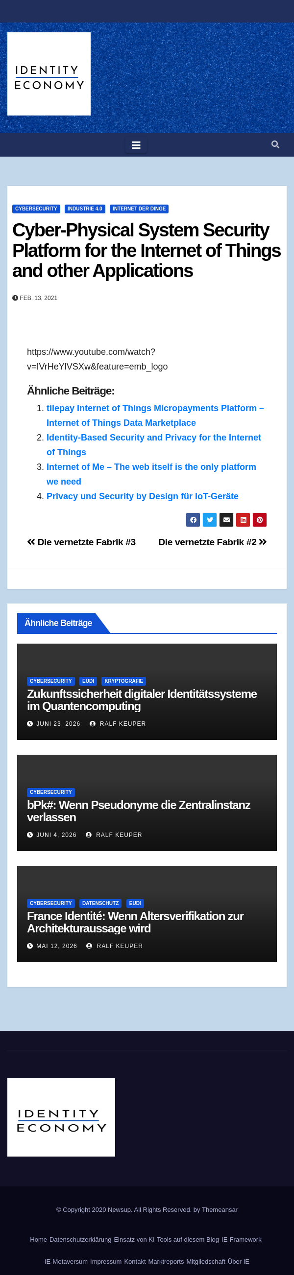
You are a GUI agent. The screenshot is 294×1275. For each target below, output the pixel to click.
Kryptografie (123, 681)
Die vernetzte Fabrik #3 (81, 542)
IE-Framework (241, 1239)
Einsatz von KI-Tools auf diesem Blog (166, 1239)
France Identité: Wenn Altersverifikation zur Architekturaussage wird (135, 922)
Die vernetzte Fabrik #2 (212, 542)
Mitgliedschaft (205, 1261)
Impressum (106, 1261)
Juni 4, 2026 (56, 835)
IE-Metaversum (66, 1261)
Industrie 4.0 (85, 208)
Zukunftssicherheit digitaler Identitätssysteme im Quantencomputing (142, 700)
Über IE (238, 1261)
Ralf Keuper (118, 723)
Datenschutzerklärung (80, 1239)
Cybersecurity (36, 208)
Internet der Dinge (139, 208)
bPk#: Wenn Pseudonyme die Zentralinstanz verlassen (138, 811)
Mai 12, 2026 (56, 946)
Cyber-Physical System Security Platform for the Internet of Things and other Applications (146, 250)
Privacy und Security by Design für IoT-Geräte (143, 496)
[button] (275, 144)
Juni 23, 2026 (58, 723)
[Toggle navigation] (136, 145)
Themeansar (220, 1209)
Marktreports (166, 1261)
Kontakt (135, 1261)
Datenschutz (100, 903)
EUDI (88, 681)
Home (38, 1239)
